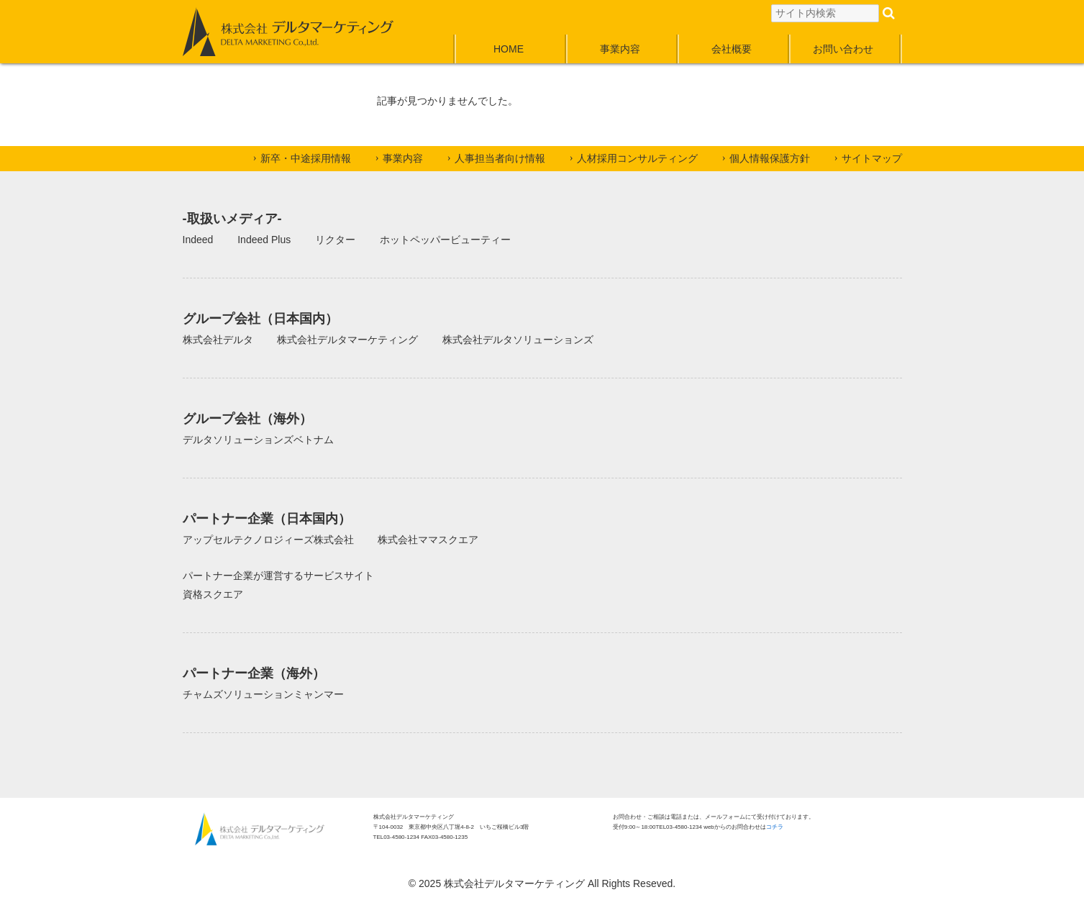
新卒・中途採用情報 (305, 158)
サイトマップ (872, 158)
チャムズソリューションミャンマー (263, 694)
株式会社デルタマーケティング (347, 339)
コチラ (774, 827)
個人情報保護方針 (769, 158)
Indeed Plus (264, 239)
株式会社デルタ (218, 339)
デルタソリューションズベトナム (258, 439)
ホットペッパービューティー (445, 239)
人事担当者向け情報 (500, 158)
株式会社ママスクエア (428, 539)
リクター (335, 239)
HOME (508, 49)
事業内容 (620, 49)
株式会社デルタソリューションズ (517, 339)
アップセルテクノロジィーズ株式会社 (268, 539)
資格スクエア (213, 594)
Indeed (198, 239)
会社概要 (731, 49)
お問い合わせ (843, 49)
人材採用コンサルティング (637, 158)
